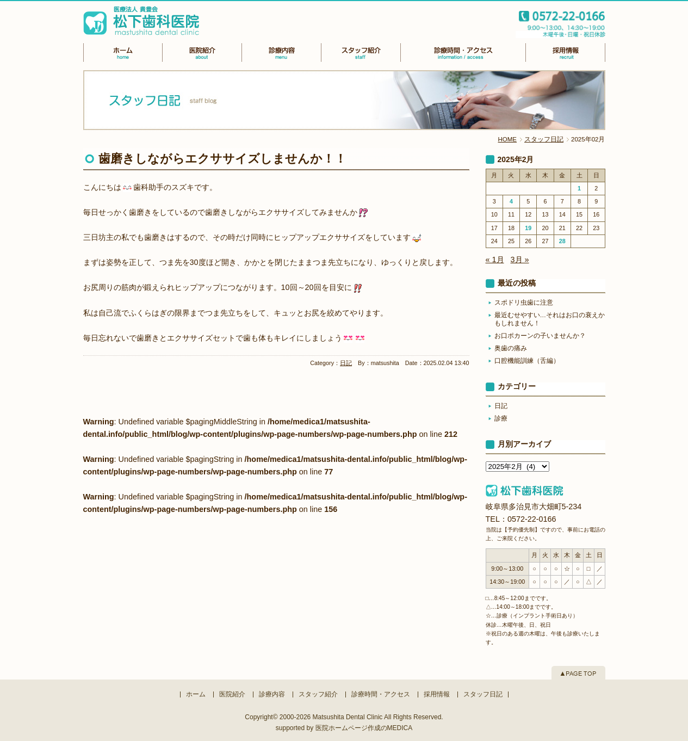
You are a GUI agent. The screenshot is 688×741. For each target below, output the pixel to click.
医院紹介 (232, 694)
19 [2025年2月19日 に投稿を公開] (528, 228)
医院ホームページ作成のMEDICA (364, 728)
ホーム (196, 694)
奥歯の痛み (510, 348)
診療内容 (272, 694)
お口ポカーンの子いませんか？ (540, 335)
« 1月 (495, 259)
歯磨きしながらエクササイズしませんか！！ (222, 158)
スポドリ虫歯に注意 (523, 302)
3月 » (520, 259)
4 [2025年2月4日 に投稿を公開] (511, 201)
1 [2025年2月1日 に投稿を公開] (579, 188)
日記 (346, 363)
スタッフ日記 (543, 139)
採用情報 (437, 694)
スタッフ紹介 (318, 694)
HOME (507, 139)
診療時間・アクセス (380, 694)
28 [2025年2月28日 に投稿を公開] (562, 241)
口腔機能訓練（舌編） (527, 360)
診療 (500, 418)
